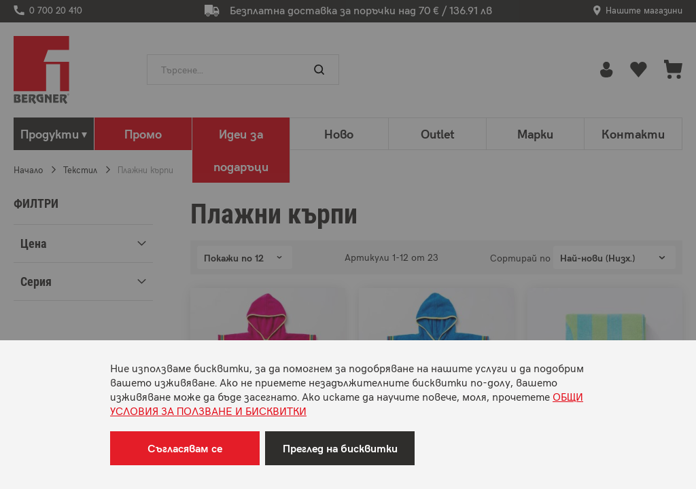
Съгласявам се (184, 448)
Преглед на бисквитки (340, 448)
